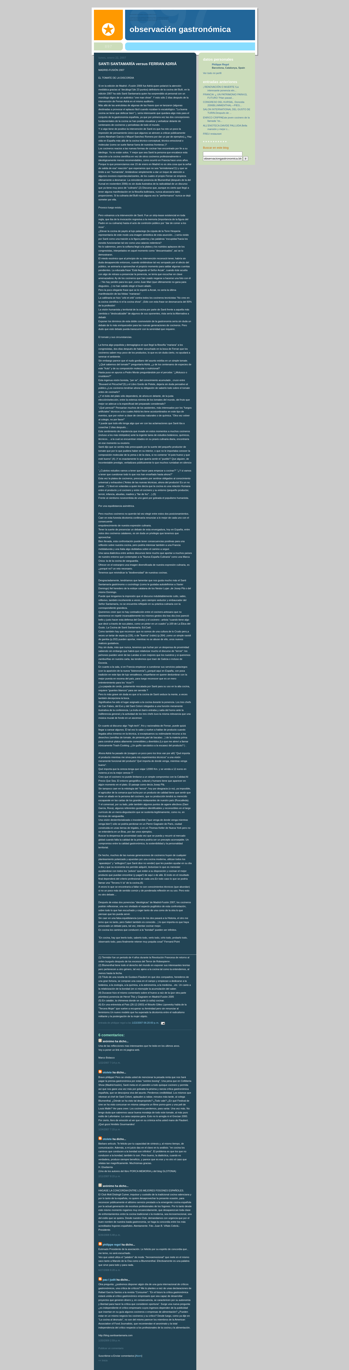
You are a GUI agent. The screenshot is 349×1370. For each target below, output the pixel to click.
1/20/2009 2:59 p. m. (109, 1340)
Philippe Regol (112, 1244)
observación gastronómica (180, 29)
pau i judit (109, 1279)
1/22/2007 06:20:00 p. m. (146, 1022)
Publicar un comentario (111, 1348)
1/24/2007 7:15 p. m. (109, 1129)
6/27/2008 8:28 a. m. (109, 1270)
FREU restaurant (212, 133)
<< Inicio (103, 1360)
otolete (107, 1072)
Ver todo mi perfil (212, 73)
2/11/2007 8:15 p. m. (109, 1176)
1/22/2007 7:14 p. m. (109, 1062)
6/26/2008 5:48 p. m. (109, 1235)
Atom (139, 1355)
